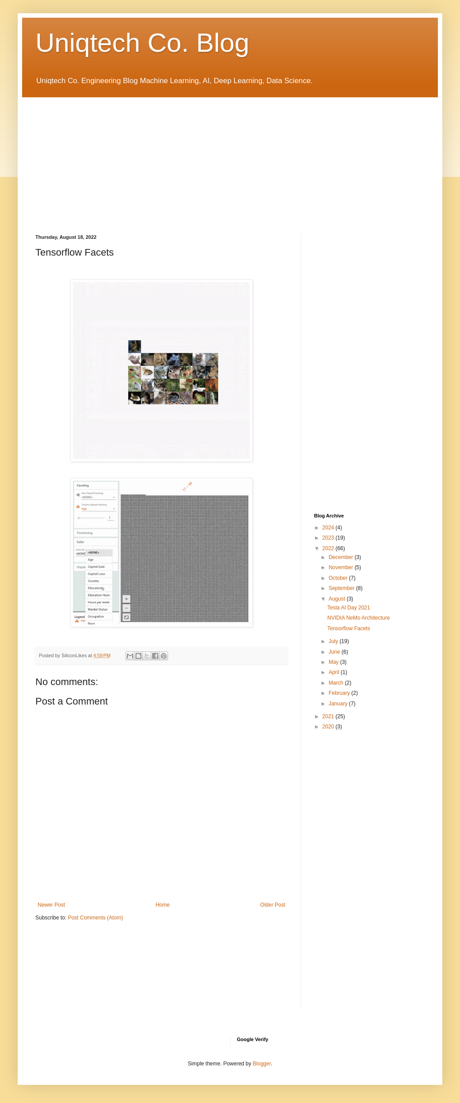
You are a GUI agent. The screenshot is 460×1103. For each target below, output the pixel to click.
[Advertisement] (230, 159)
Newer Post (51, 905)
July (334, 641)
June (335, 652)
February (340, 693)
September (342, 588)
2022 (329, 548)
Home (163, 905)
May (334, 662)
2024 (329, 528)
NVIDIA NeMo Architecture (358, 618)
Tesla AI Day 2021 (348, 608)
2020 (329, 727)
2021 (329, 716)
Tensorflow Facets (348, 628)
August (338, 599)
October (339, 578)
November (342, 567)
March (337, 683)
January (339, 704)
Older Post (272, 905)
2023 (329, 538)
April (335, 672)
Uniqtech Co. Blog (142, 42)
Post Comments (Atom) (95, 918)
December (342, 557)
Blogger (262, 1064)
